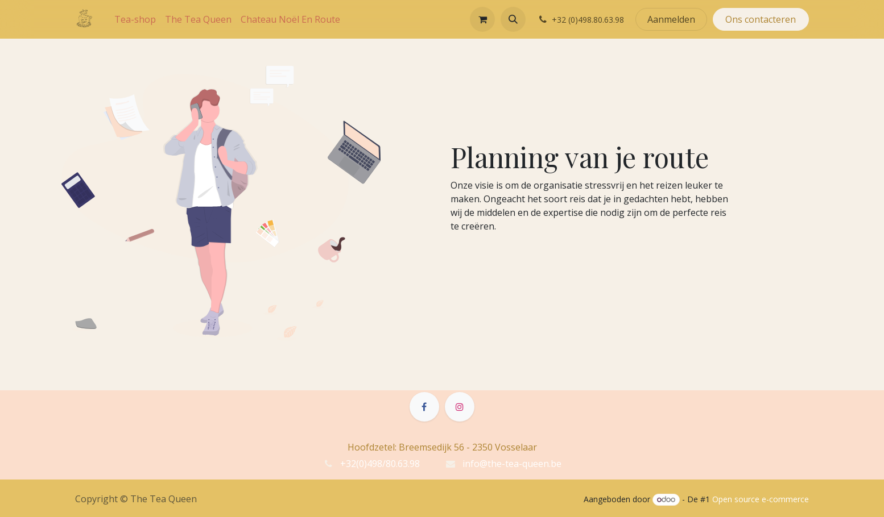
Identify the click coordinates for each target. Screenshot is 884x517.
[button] (513, 19)
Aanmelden (671, 19)
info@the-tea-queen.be (511, 463)
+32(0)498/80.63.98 (380, 463)
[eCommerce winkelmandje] (482, 19)
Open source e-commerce (760, 499)
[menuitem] (135, 19)
